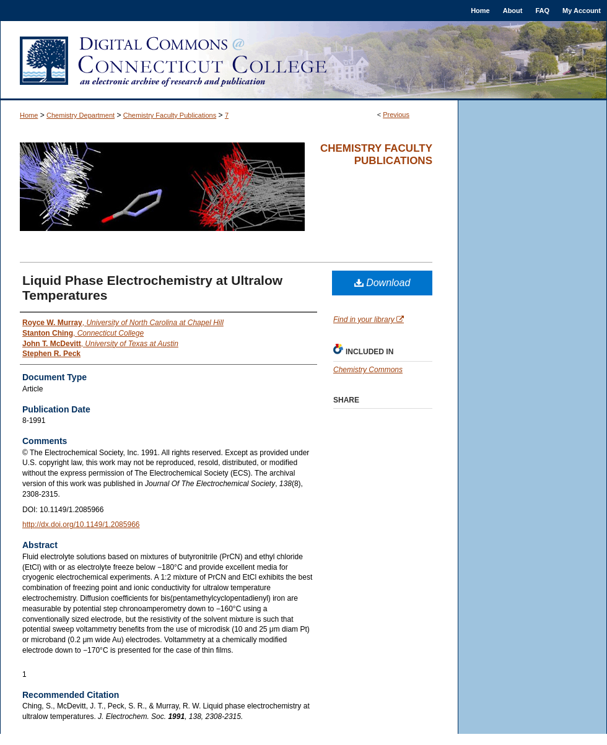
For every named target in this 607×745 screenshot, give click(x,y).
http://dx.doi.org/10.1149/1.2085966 (81, 524)
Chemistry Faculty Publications (169, 115)
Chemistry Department (80, 115)
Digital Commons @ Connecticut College (303, 60)
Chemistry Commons (368, 369)
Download (382, 282)
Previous (396, 114)
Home (29, 115)
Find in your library (368, 319)
